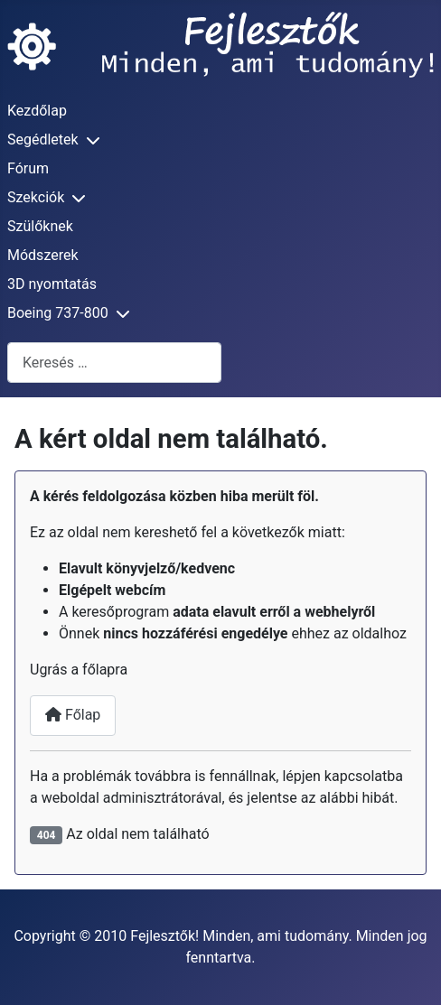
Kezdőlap (37, 110)
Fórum (28, 168)
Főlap (72, 714)
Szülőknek (40, 226)
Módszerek (43, 255)
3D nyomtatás (52, 284)
